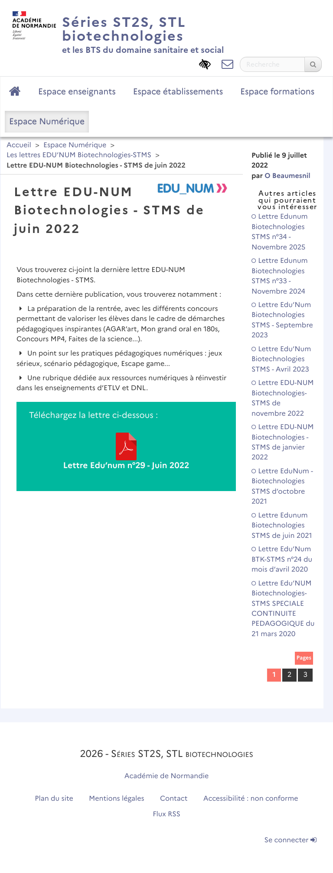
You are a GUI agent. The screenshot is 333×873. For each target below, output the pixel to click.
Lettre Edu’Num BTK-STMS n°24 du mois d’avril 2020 (281, 559)
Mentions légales (116, 799)
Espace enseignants (77, 91)
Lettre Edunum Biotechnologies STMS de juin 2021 (281, 525)
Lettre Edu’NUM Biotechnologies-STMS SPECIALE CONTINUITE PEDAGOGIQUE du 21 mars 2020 (282, 608)
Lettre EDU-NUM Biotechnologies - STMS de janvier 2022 (282, 442)
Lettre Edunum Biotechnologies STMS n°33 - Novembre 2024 (279, 276)
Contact (174, 799)
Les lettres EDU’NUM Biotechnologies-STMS (79, 155)
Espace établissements (178, 91)
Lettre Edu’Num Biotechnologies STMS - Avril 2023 (281, 359)
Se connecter (290, 840)
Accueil (19, 145)
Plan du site (54, 799)
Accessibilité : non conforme (250, 799)
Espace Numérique (47, 121)
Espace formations (277, 91)
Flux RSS (166, 814)
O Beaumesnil (287, 176)
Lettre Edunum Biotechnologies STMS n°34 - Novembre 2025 (279, 232)
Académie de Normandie (166, 776)
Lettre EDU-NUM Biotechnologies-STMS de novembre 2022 (282, 398)
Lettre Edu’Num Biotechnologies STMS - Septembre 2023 (282, 320)
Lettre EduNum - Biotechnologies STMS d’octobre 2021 (282, 486)
